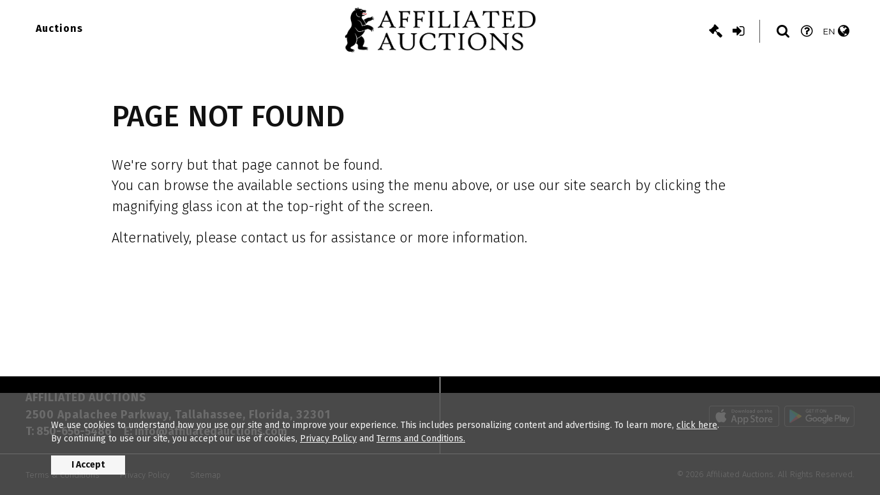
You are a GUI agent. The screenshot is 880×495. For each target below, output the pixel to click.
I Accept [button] (88, 464)
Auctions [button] (59, 28)
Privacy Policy (328, 438)
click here (696, 425)
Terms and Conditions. (421, 438)
